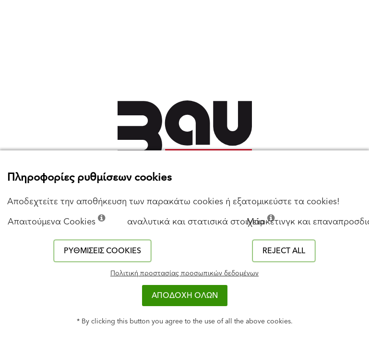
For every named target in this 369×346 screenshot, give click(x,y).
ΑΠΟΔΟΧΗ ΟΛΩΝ (185, 295)
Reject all (283, 251)
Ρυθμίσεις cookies (102, 251)
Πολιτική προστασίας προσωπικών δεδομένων (184, 273)
